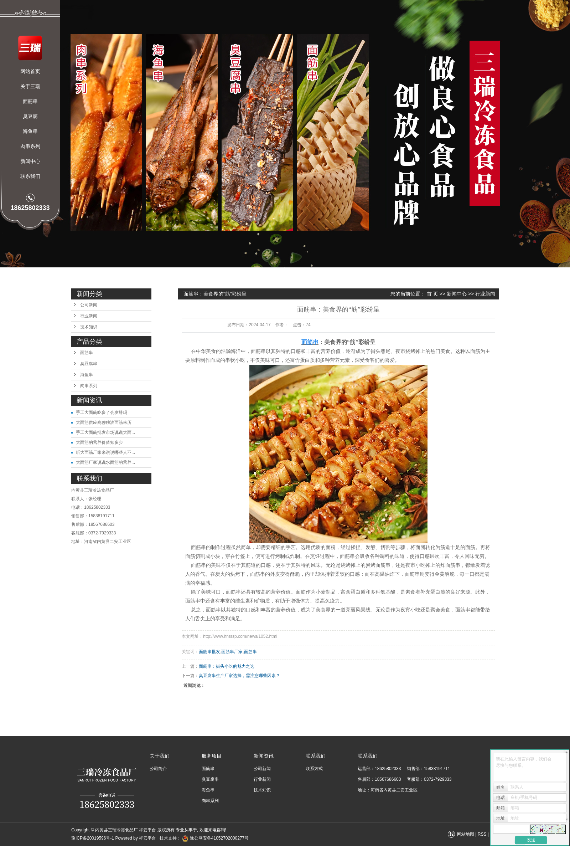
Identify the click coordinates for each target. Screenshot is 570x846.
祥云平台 (147, 838)
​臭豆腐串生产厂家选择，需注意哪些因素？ (239, 675)
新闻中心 (30, 161)
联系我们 (30, 176)
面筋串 (30, 101)
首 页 (432, 294)
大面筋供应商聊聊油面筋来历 (103, 422)
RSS (482, 834)
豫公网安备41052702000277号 (215, 838)
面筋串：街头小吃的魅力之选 (226, 666)
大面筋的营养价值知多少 (99, 442)
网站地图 (465, 834)
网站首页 (30, 71)
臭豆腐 (30, 116)
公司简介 (158, 768)
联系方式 (314, 768)
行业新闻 (88, 315)
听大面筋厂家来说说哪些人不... (105, 452)
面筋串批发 (209, 651)
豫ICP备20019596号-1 (92, 838)
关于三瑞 (30, 86)
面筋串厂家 (232, 651)
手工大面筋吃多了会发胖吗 (101, 412)
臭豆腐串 (88, 363)
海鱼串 (30, 131)
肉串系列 (30, 146)
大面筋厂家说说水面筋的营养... (105, 462)
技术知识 (88, 326)
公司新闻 (88, 304)
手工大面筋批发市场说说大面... (105, 432)
